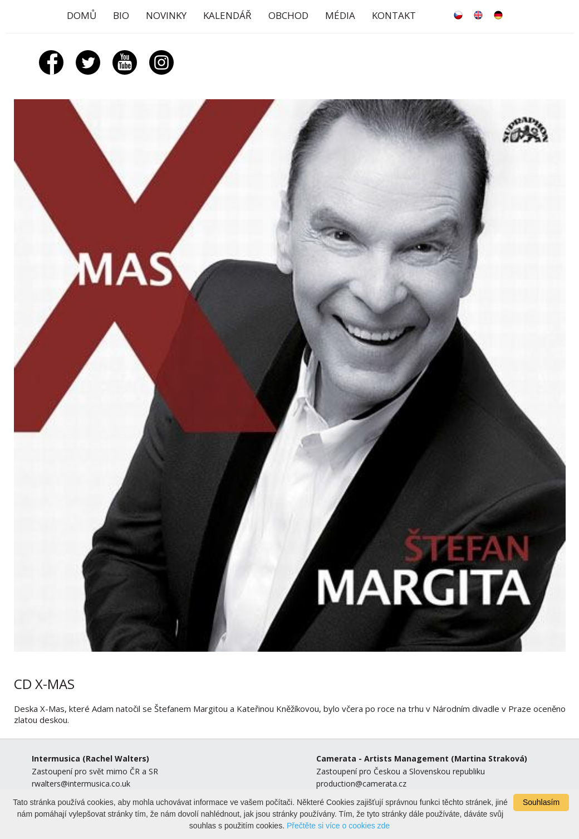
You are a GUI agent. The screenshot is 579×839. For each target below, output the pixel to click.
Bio (121, 15)
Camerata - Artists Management (382, 758)
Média (340, 15)
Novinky (166, 15)
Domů (81, 15)
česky (458, 15)
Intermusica (56, 758)
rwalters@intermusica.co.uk (81, 783)
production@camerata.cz (361, 783)
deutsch (498, 15)
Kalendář (227, 15)
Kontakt (394, 15)
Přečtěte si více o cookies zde (338, 825)
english (478, 15)
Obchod (288, 15)
